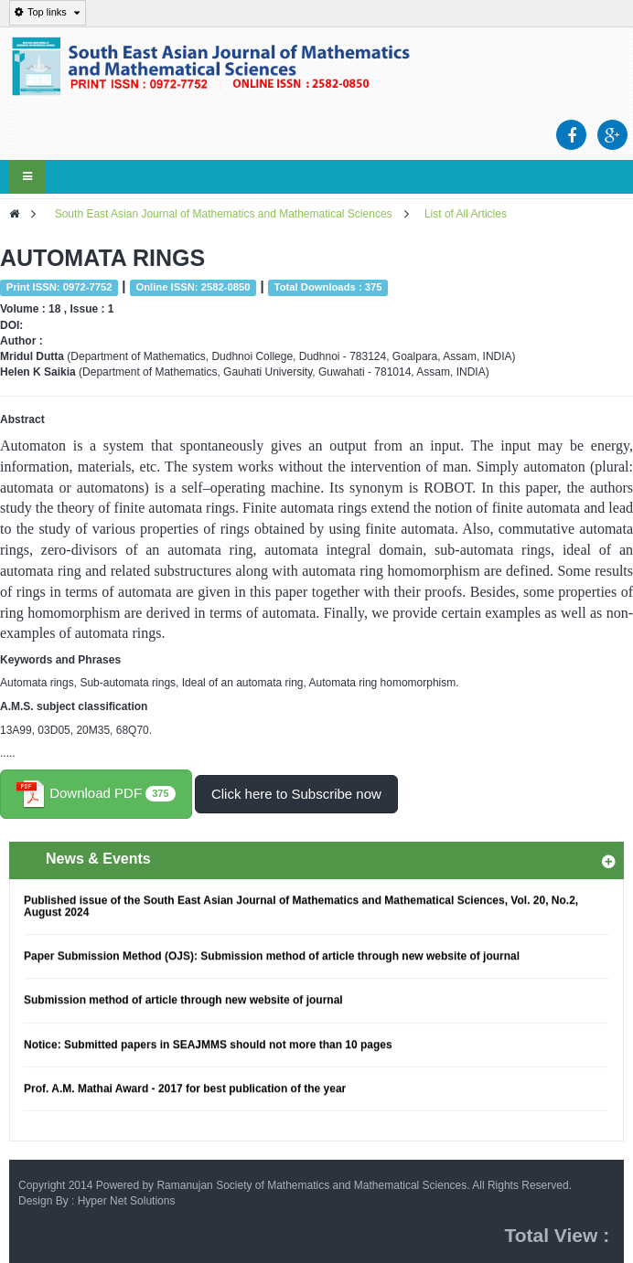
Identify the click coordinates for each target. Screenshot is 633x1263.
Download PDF (96, 794)
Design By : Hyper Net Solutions (96, 1200)
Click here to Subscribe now (296, 793)
